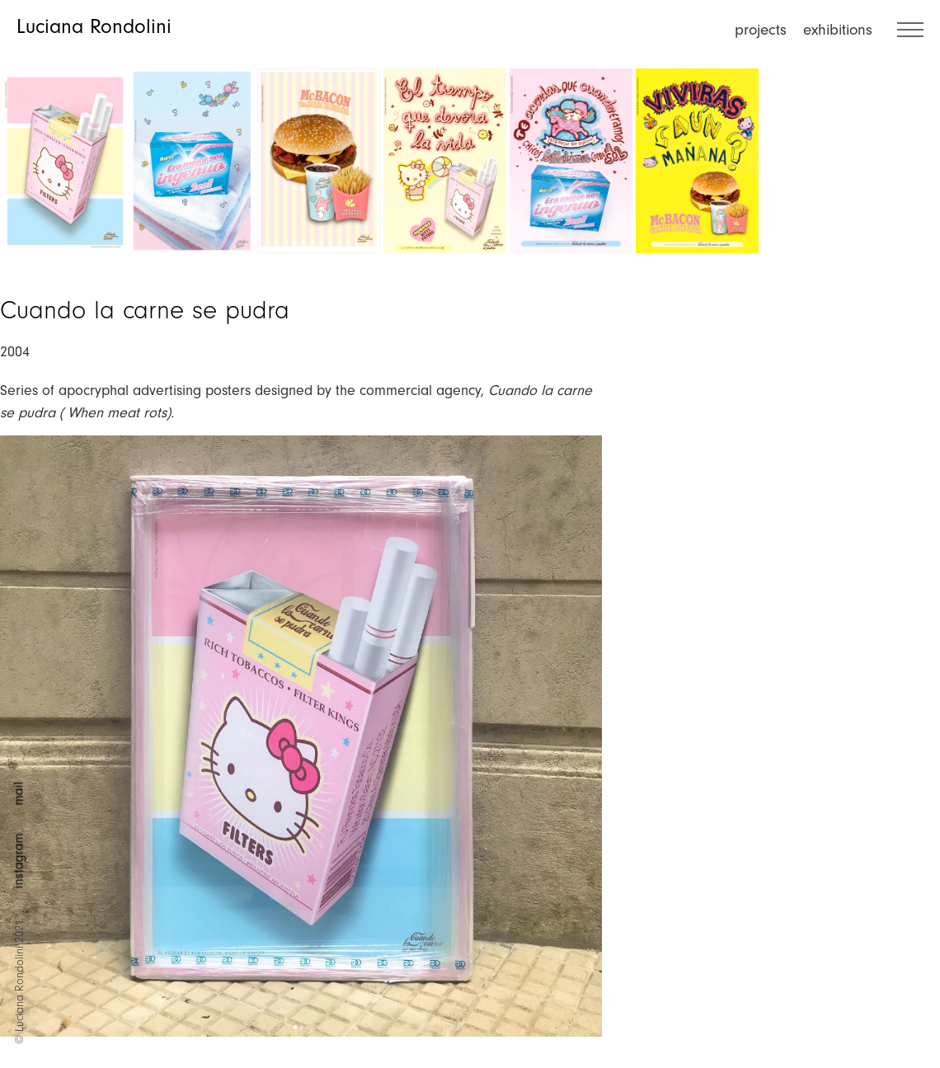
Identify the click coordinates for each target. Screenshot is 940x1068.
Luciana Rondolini (94, 26)
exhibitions (837, 30)
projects (761, 30)
